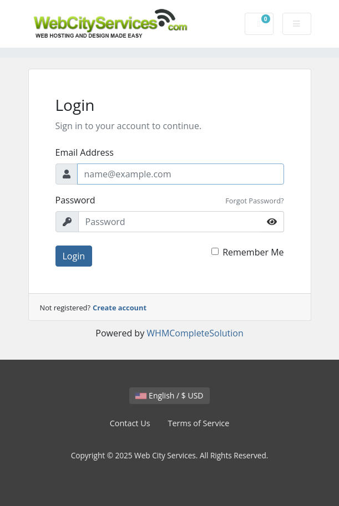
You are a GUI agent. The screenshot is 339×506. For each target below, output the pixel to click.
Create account (119, 308)
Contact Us (130, 423)
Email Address (84, 152)
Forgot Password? (254, 201)
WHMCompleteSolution (194, 333)
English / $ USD (169, 395)
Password (75, 200)
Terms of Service (199, 423)
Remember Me (253, 252)
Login (74, 256)
